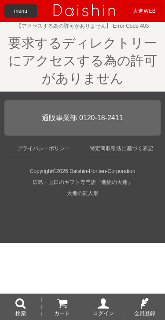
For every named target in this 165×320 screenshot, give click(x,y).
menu (20, 11)
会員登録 (144, 313)
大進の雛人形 (83, 193)
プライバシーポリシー (43, 148)
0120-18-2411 (101, 117)
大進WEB (144, 11)
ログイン (103, 313)
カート (62, 313)
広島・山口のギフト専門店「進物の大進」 (83, 182)
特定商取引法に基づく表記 (121, 148)
